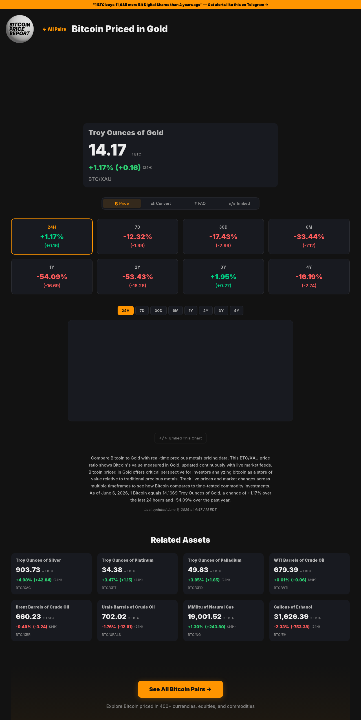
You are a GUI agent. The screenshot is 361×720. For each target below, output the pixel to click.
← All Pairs (54, 29)
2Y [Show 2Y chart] (205, 253)
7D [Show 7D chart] (142, 253)
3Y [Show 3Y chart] (221, 253)
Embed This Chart (180, 380)
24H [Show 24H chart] (125, 253)
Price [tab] (122, 145)
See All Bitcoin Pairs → (180, 631)
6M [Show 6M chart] (176, 253)
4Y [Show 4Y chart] (236, 253)
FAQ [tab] (200, 145)
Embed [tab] (239, 145)
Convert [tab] (161, 145)
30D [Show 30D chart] (158, 253)
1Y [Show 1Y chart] (191, 253)
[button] (52, 179)
